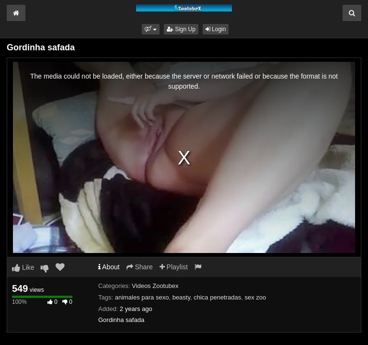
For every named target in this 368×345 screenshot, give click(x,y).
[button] (151, 29)
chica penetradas (217, 297)
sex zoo (255, 297)
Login (216, 29)
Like (23, 267)
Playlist (174, 267)
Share (139, 267)
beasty (181, 297)
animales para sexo (142, 297)
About (109, 267)
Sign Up (181, 29)
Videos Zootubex (155, 285)
